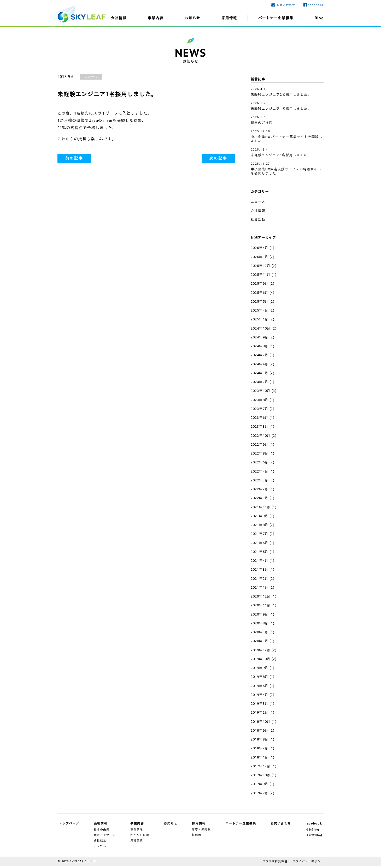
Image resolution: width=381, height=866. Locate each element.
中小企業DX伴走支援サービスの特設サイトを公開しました (286, 171)
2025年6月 (259, 293)
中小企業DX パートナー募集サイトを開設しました (287, 139)
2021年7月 (259, 534)
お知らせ (192, 18)
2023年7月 (259, 409)
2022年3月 (259, 480)
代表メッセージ (105, 835)
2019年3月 (259, 704)
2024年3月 (259, 373)
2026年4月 (259, 248)
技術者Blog (314, 835)
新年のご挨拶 (262, 123)
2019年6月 (259, 686)
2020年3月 (259, 632)
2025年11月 (261, 275)
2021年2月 (259, 579)
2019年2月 (259, 712)
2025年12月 (261, 266)
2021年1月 (259, 587)
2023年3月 (259, 426)
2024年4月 (259, 364)
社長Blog (312, 829)
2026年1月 (259, 257)
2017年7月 (259, 793)
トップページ (69, 823)
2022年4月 (259, 471)
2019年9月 (259, 668)
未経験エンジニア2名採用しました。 (281, 95)
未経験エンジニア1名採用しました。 (281, 109)
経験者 (196, 835)
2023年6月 (259, 418)
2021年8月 (259, 525)
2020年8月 (259, 623)
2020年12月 (261, 596)
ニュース (91, 77)
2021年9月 (259, 516)
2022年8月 (259, 453)
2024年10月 (261, 328)
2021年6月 (259, 543)
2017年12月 (261, 766)
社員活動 (258, 220)
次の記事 (218, 158)
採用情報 (229, 18)
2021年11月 (261, 507)
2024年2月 (259, 382)
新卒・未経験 (201, 829)
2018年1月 (259, 757)
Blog (319, 18)
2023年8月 (259, 400)
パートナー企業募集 (276, 18)
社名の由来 (101, 829)
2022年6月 (259, 462)
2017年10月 (261, 775)
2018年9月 (259, 730)
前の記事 (74, 158)
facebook (316, 5)
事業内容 (155, 18)
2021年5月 (259, 552)
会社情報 (119, 18)
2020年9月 (259, 614)
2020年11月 (261, 605)
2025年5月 (259, 301)
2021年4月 (259, 561)
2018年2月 (259, 748)
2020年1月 (259, 641)
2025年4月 (259, 310)
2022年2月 (259, 489)
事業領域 (136, 829)
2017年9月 (259, 784)
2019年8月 (259, 677)
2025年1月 (259, 319)
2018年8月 (259, 739)
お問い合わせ (286, 5)
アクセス (100, 846)
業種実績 (136, 840)
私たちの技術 (139, 835)
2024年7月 (259, 355)
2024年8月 (259, 346)
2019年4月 (259, 695)
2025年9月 (259, 283)
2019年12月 (261, 650)
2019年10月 (261, 659)
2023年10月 (261, 391)
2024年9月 (259, 337)
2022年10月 (261, 436)
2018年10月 (261, 722)
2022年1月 (259, 498)
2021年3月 (259, 569)
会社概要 (100, 840)
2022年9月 (259, 444)
